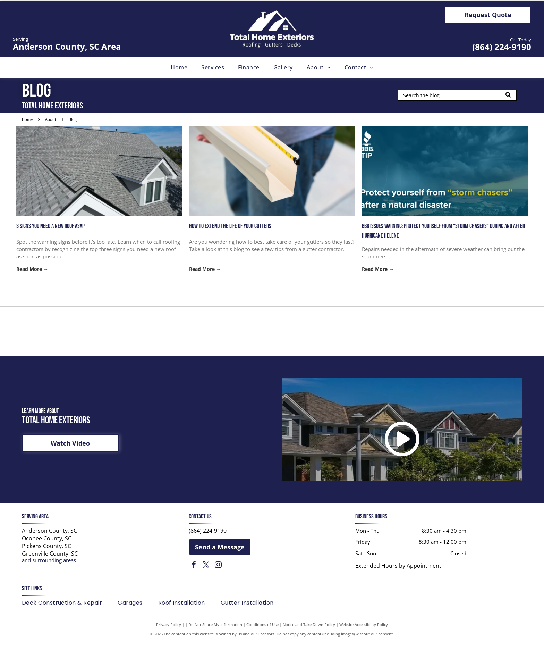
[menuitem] (179, 67)
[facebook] (194, 571)
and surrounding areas (49, 565)
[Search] (457, 95)
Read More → (32, 269)
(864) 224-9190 (501, 46)
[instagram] (218, 571)
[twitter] (206, 571)
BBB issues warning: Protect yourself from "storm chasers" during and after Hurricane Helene (443, 231)
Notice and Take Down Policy (309, 630)
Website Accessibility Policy (363, 630)
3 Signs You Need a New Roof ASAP (50, 226)
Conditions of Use (262, 630)
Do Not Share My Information (215, 630)
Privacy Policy (168, 630)
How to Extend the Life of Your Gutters (230, 226)
